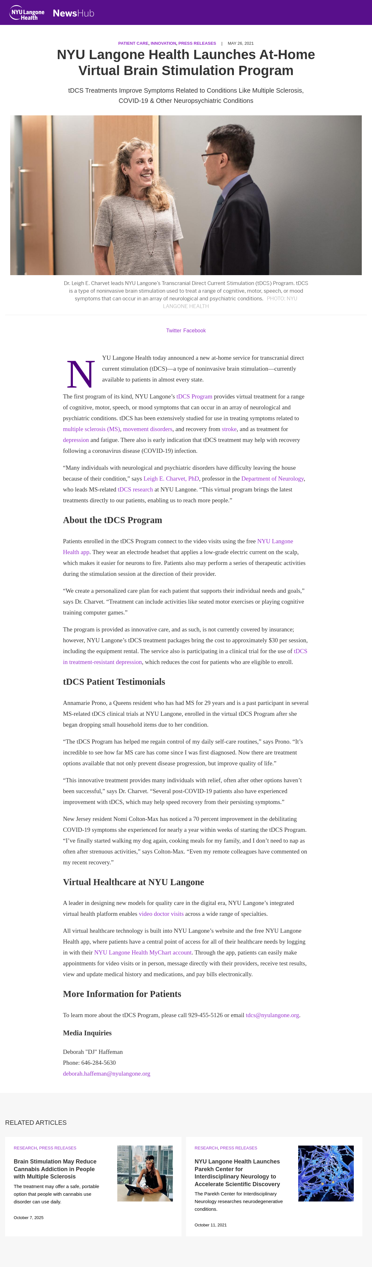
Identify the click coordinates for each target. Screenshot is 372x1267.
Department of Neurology (272, 478)
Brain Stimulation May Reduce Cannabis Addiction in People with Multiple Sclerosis (55, 1169)
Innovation (163, 43)
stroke (229, 429)
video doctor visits (161, 913)
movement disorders (148, 429)
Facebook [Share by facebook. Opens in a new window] (194, 330)
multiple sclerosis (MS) (91, 429)
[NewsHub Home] (73, 13)
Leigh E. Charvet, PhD (171, 478)
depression (76, 439)
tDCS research (135, 489)
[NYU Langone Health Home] (26, 14)
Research (25, 1148)
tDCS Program (194, 396)
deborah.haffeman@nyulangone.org (106, 1073)
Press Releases (197, 43)
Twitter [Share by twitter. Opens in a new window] (173, 330)
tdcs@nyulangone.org (272, 1015)
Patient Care (133, 43)
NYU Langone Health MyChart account (143, 952)
